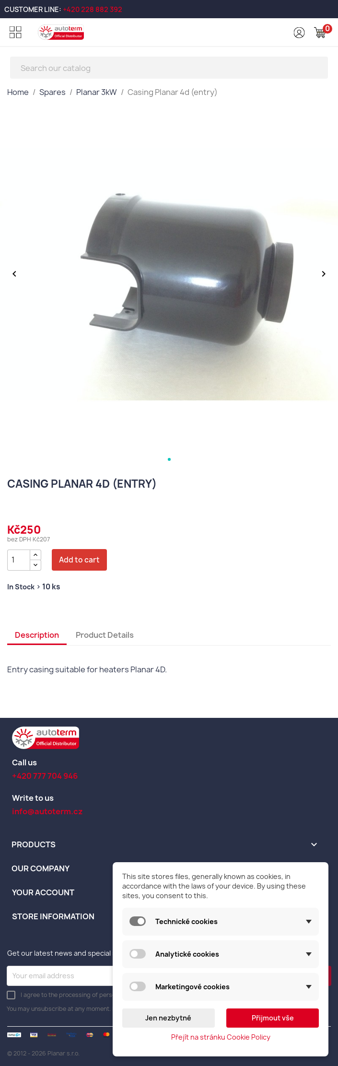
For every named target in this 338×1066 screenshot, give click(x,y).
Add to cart (79, 560)
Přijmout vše (273, 1017)
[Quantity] (18, 560)
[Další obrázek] (323, 273)
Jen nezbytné (168, 1017)
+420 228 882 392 (92, 9)
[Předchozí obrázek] (14, 273)
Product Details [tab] (105, 635)
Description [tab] (37, 635)
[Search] (169, 68)
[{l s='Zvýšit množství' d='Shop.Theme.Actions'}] (35, 555)
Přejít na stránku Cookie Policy (220, 1037)
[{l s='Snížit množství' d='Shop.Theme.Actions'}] (35, 565)
